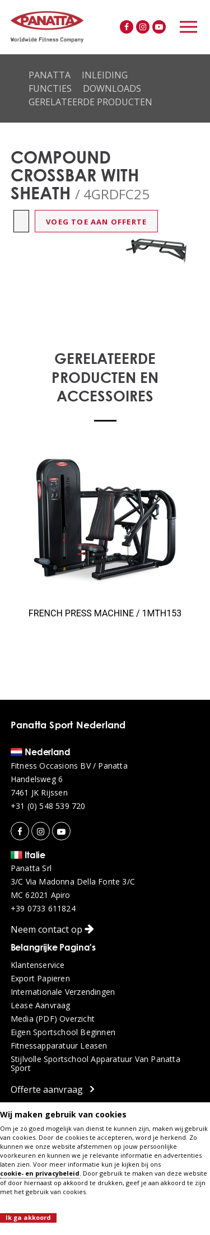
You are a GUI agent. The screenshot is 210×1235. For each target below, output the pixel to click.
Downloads (112, 88)
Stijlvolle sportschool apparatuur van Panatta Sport (95, 1064)
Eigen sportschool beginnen (63, 1032)
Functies (50, 88)
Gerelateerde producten (90, 102)
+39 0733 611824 (43, 908)
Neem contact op (52, 929)
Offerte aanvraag (52, 1089)
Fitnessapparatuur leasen (59, 1045)
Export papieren (40, 978)
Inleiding (105, 75)
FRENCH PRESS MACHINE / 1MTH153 (105, 613)
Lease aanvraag (41, 1005)
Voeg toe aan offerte (96, 222)
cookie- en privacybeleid (40, 1173)
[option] (157, 250)
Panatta (50, 75)
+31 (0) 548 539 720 (48, 806)
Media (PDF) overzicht (53, 1018)
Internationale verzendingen (63, 992)
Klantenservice (38, 965)
